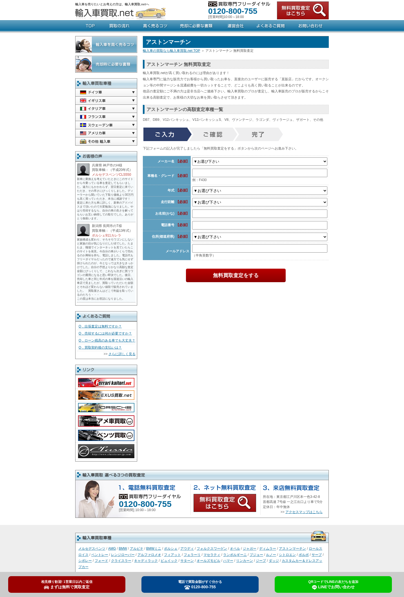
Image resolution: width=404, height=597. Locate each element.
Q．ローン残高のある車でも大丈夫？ (107, 340)
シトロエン (287, 555)
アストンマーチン (292, 549)
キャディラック (146, 561)
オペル (235, 549)
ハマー (228, 561)
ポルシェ (170, 549)
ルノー (271, 555)
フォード (101, 561)
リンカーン (244, 561)
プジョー (256, 555)
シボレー (85, 561)
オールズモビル (208, 561)
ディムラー (267, 549)
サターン (187, 561)
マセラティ (211, 555)
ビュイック (169, 561)
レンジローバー (123, 555)
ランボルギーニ (235, 555)
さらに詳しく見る (122, 354)
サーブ (317, 555)
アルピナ (136, 549)
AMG (112, 549)
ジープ (261, 561)
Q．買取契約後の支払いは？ (100, 347)
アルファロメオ (149, 555)
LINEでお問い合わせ (333, 585)
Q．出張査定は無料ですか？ (100, 326)
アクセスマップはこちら (304, 512)
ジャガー (249, 549)
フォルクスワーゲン (212, 549)
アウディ (187, 549)
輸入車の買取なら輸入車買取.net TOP (171, 51)
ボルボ (304, 555)
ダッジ (274, 561)
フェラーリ (192, 555)
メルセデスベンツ (91, 549)
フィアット (172, 555)
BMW (123, 549)
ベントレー (99, 555)
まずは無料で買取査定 (66, 584)
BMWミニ (153, 549)
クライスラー (121, 561)
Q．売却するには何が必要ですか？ (105, 333)
